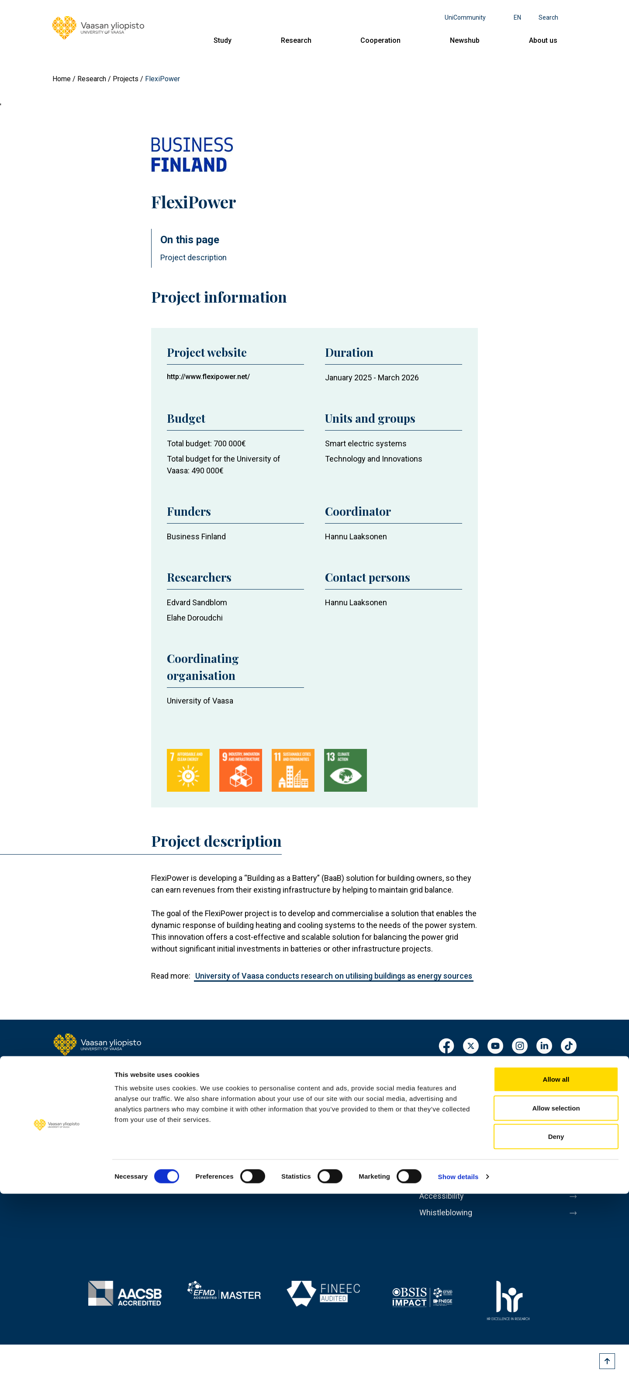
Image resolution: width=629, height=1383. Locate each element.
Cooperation (380, 40)
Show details (458, 1365)
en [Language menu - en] (517, 17)
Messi (431, 1153)
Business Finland (196, 536)
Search (548, 17)
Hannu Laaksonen (356, 536)
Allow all (556, 1268)
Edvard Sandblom (197, 602)
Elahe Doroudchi (195, 617)
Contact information (91, 1150)
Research (296, 40)
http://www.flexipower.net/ (208, 376)
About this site (447, 1171)
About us (543, 40)
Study (223, 40)
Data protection (449, 1190)
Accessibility (444, 1208)
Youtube (495, 1046)
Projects (125, 79)
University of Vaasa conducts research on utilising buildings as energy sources (333, 975)
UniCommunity (465, 17)
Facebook (446, 1046)
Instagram (520, 1046)
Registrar (437, 1098)
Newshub (465, 40)
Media (431, 1135)
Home (61, 79)
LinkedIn (544, 1046)
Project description (193, 257)
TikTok (569, 1046)
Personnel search (452, 1080)
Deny (556, 1325)
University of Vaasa (200, 700)
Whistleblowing (448, 1226)
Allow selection (556, 1297)
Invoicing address (453, 1116)
